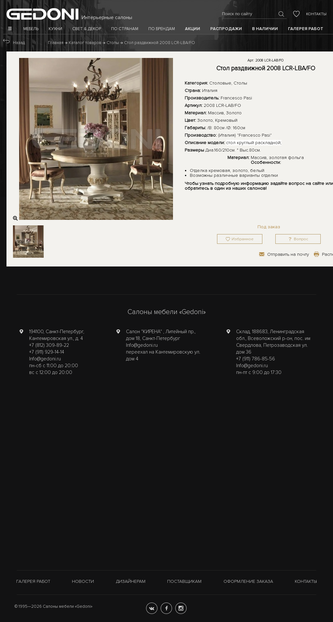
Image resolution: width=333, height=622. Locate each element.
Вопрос (301, 239)
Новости (83, 581)
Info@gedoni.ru (45, 359)
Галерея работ (33, 581)
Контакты (316, 14)
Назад (19, 42)
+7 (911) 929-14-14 (46, 352)
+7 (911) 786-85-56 (255, 359)
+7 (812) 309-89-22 (49, 345)
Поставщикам (184, 581)
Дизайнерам (130, 581)
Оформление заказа (248, 581)
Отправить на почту (288, 254)
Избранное (243, 239)
